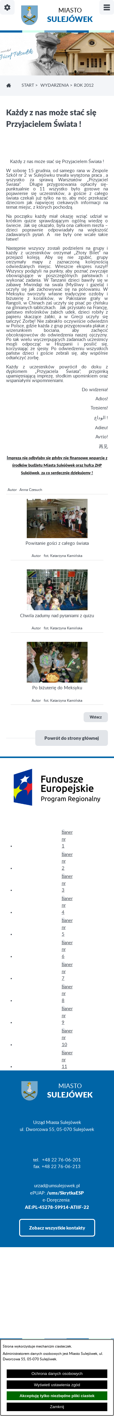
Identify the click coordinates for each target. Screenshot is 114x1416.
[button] (57, 536)
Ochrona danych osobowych (56, 1373)
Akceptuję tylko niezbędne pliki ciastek (57, 1395)
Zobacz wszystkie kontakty (57, 1227)
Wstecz (96, 717)
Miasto (70, 16)
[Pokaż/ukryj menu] (106, 7)
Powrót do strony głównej (71, 738)
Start (28, 85)
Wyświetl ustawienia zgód (57, 1385)
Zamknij (57, 1406)
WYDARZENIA (54, 85)
